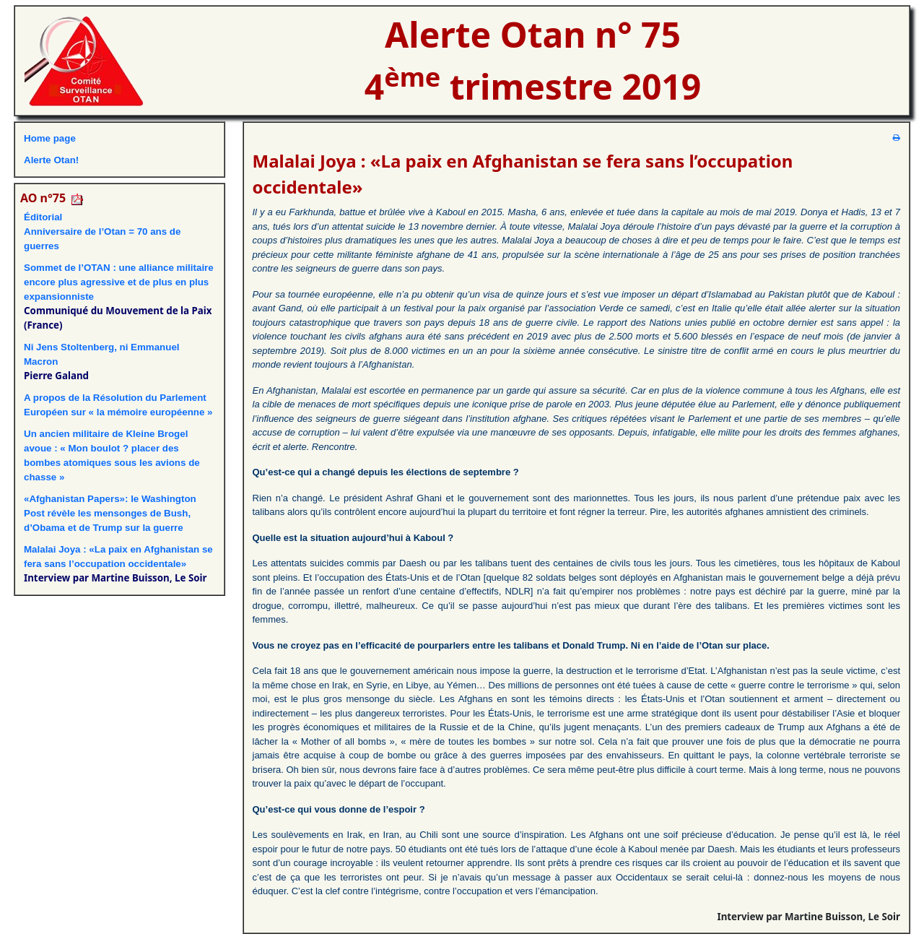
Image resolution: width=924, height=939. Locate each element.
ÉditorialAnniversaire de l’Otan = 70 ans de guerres (102, 231)
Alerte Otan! (51, 160)
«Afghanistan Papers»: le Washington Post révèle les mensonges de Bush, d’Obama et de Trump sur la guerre (110, 513)
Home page (50, 138)
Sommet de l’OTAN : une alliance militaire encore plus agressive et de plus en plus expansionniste (119, 282)
